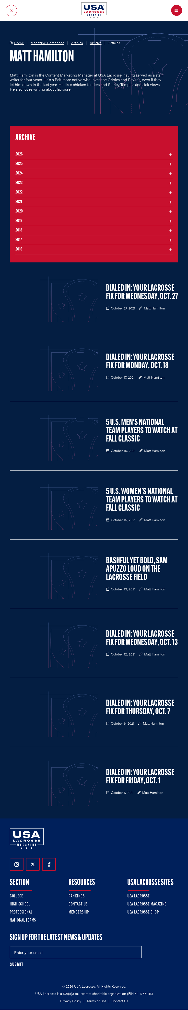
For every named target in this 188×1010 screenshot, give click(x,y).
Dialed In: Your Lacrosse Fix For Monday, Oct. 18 (140, 361)
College (16, 896)
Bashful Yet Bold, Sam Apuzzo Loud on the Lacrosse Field (137, 569)
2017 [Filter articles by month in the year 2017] (18, 240)
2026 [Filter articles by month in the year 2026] (19, 154)
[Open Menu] (176, 10)
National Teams (23, 920)
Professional (21, 912)
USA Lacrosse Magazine (146, 904)
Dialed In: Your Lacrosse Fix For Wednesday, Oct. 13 (142, 638)
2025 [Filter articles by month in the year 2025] (19, 164)
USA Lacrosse (138, 896)
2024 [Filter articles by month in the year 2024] (19, 173)
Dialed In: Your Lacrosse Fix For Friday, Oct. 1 (140, 777)
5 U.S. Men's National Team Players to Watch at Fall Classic (141, 431)
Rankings (77, 896)
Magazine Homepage (47, 43)
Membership (79, 912)
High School (20, 904)
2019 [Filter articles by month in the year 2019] (18, 221)
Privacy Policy (70, 1001)
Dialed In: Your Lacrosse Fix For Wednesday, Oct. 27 (142, 292)
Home (19, 43)
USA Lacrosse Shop (143, 912)
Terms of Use (96, 1001)
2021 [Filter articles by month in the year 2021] (18, 202)
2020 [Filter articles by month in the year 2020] (19, 211)
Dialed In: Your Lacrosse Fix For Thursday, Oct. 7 (140, 707)
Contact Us (78, 904)
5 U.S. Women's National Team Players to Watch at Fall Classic (141, 500)
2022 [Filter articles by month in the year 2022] (19, 192)
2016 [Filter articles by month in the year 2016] (18, 249)
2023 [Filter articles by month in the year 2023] (19, 183)
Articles (77, 43)
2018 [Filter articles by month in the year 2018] (18, 230)
